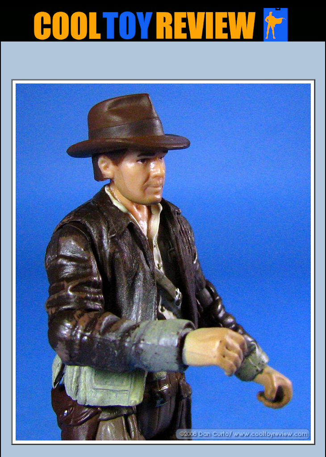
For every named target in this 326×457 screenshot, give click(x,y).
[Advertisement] (163, 63)
